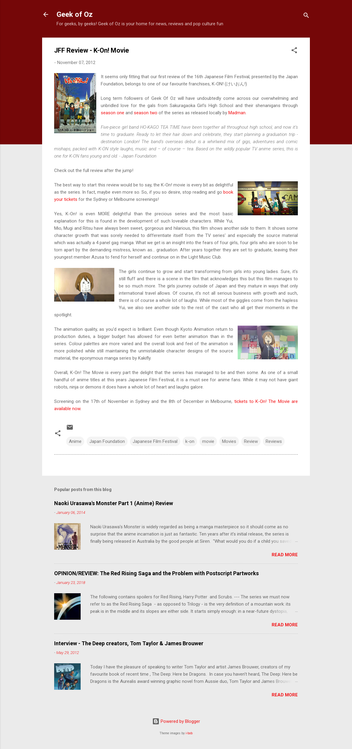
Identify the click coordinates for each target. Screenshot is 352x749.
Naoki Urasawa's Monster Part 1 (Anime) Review (113, 503)
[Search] (306, 16)
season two (145, 112)
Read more (285, 554)
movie (208, 441)
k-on (189, 441)
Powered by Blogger (176, 721)
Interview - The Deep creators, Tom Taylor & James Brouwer (128, 643)
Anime (75, 441)
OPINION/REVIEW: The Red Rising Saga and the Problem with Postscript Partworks (156, 573)
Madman (236, 112)
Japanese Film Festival (155, 441)
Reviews (274, 441)
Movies (229, 441)
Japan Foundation (107, 441)
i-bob (189, 733)
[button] (294, 51)
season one (112, 112)
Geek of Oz (75, 14)
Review (251, 441)
